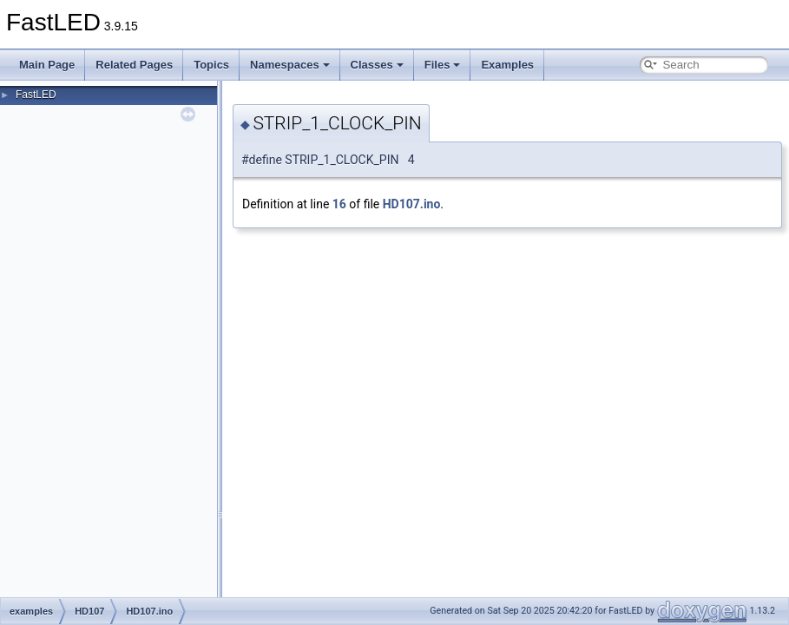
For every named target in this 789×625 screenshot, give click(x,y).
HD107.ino (412, 204)
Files (442, 64)
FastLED (36, 95)
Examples (507, 64)
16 (339, 204)
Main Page (47, 64)
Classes (377, 64)
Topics (211, 64)
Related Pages (134, 64)
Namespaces (290, 64)
